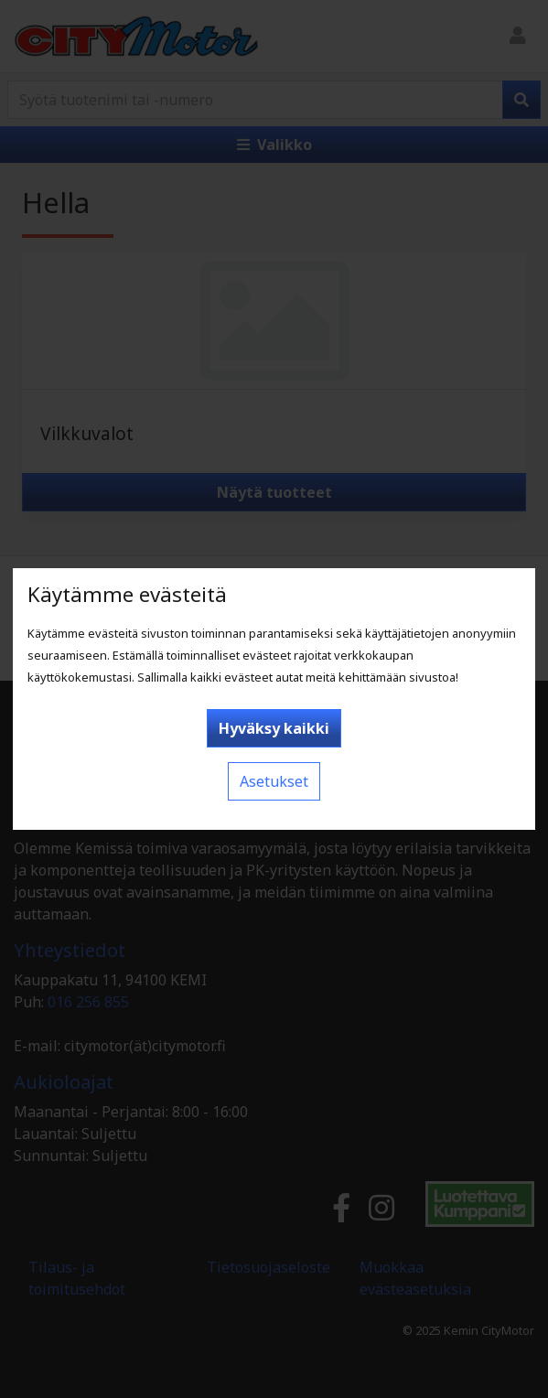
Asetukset (274, 781)
